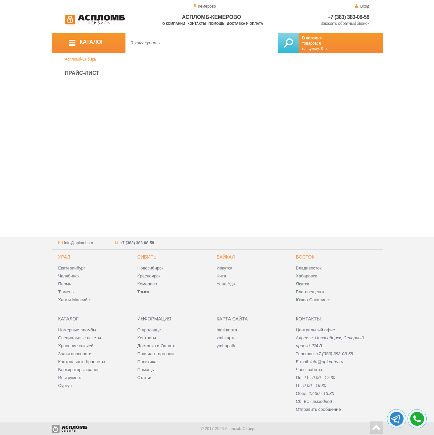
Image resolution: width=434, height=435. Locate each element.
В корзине (312, 38)
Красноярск (148, 275)
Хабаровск (306, 275)
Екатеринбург (71, 268)
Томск (143, 291)
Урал (64, 257)
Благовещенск (310, 291)
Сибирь (147, 257)
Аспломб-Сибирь (80, 59)
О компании (173, 23)
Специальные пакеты (79, 337)
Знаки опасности (75, 353)
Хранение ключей (76, 345)
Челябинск (68, 275)
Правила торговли (155, 353)
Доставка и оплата (245, 23)
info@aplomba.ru (79, 243)
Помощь (216, 23)
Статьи (144, 377)
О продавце (149, 329)
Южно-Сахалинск (313, 299)
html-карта (227, 329)
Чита (221, 275)
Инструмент (70, 377)
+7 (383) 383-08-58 (348, 17)
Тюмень (66, 291)
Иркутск (224, 268)
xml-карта (226, 337)
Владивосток (309, 268)
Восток (305, 257)
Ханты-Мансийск (75, 299)
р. (324, 48)
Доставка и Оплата (156, 345)
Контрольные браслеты (81, 361)
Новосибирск (150, 268)
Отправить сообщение (318, 409)
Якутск (302, 283)
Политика (147, 361)
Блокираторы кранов (79, 369)
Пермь (65, 283)
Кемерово (147, 283)
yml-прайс (226, 345)
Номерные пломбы (77, 329)
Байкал (226, 257)
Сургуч (65, 385)
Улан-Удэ (226, 283)
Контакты (196, 23)
